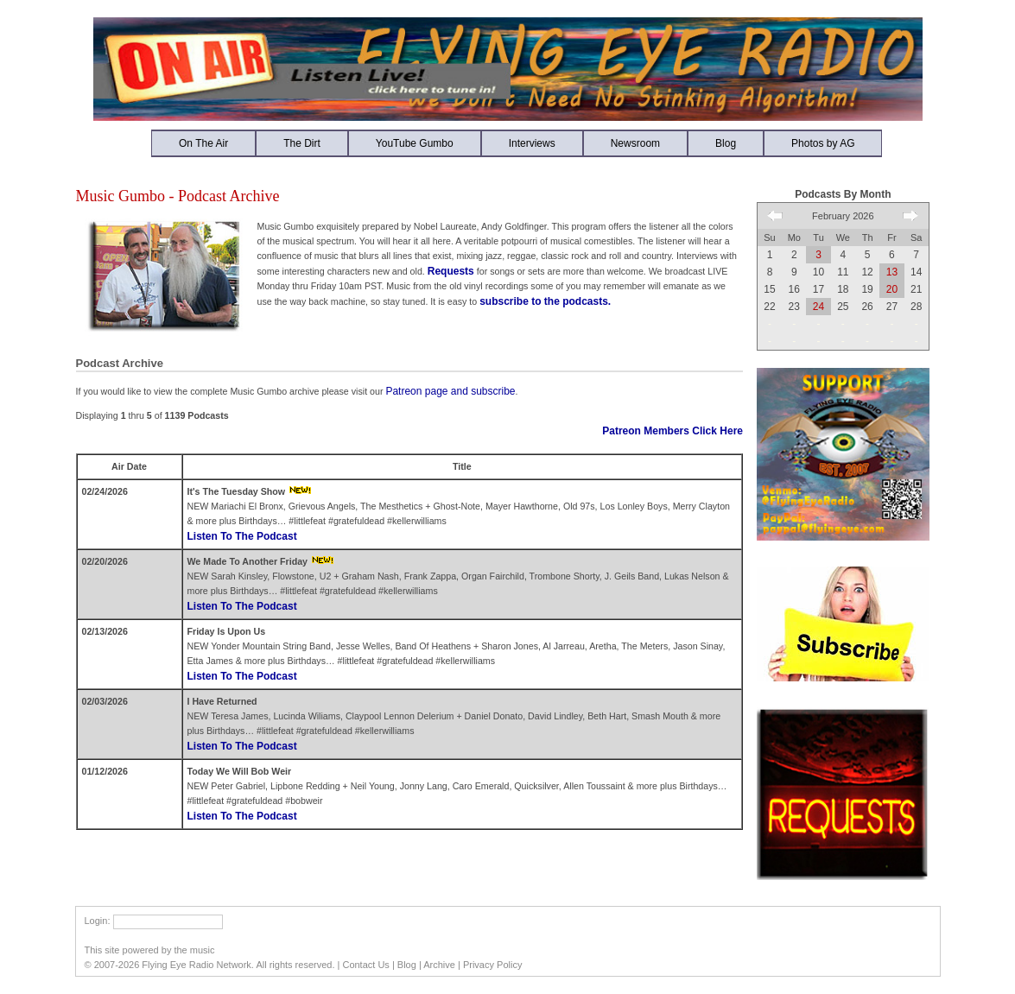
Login (96, 920)
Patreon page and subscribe (450, 391)
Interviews (532, 143)
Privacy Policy (492, 964)
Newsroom (635, 143)
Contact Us (365, 964)
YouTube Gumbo (415, 143)
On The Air (203, 143)
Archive (439, 964)
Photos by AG (822, 143)
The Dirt (301, 143)
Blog (725, 143)
